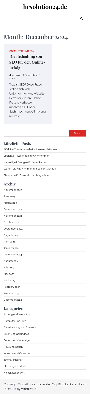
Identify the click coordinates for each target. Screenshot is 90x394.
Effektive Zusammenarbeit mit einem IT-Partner (30, 149)
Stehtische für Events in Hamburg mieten (27, 175)
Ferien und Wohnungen (17, 340)
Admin (14, 75)
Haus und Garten (13, 346)
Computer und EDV (21, 51)
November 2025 (13, 189)
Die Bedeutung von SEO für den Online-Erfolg (27, 62)
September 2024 (13, 228)
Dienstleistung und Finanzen (20, 327)
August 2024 (11, 235)
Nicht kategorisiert (14, 372)
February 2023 (12, 286)
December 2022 (13, 299)
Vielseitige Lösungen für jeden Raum (25, 162)
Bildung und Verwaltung (17, 314)
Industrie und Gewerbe (17, 353)
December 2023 (13, 254)
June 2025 (9, 196)
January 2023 (11, 293)
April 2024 (9, 241)
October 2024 (11, 222)
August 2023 (11, 261)
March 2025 (10, 202)
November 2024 (13, 215)
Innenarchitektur (13, 359)
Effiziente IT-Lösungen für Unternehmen (26, 155)
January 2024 (11, 248)
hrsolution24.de (45, 6)
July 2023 (9, 267)
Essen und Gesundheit (16, 333)
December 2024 (13, 209)
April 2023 (9, 280)
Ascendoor (77, 384)
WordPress (29, 389)
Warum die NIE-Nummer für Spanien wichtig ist (30, 168)
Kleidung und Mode (15, 366)
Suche (77, 133)
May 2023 (9, 273)
